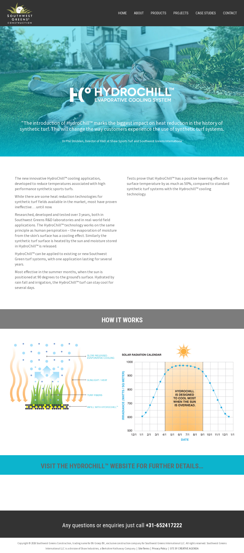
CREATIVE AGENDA (188, 548)
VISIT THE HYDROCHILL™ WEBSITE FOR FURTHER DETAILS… (122, 466)
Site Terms (143, 548)
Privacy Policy (159, 548)
